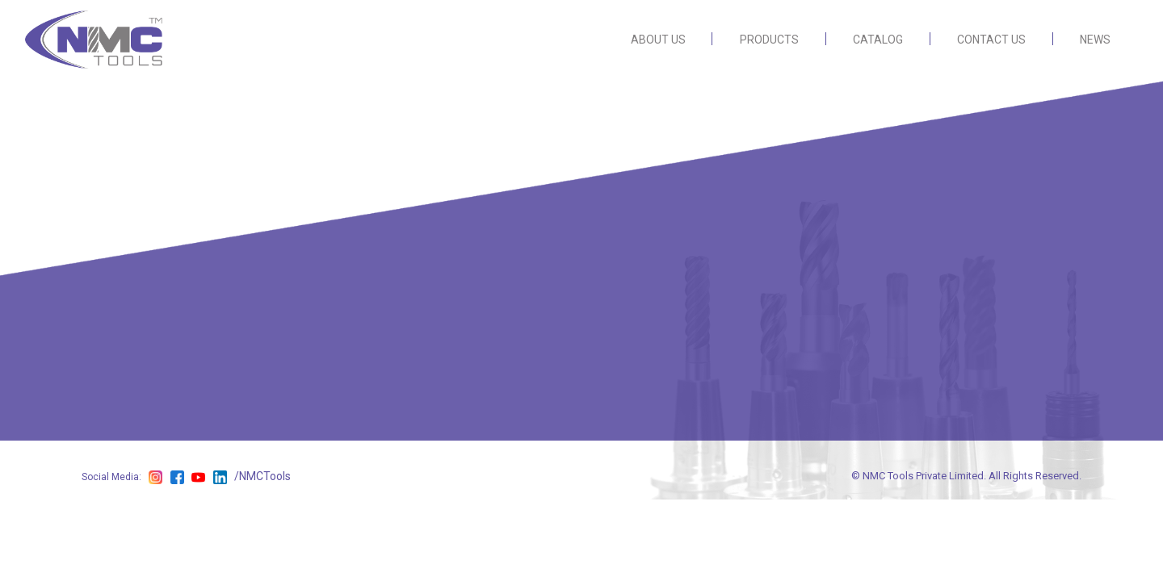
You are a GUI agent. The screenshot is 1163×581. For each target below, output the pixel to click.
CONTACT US (991, 39)
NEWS (1095, 39)
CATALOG (878, 39)
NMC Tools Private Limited (923, 476)
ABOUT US (658, 39)
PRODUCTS (769, 39)
